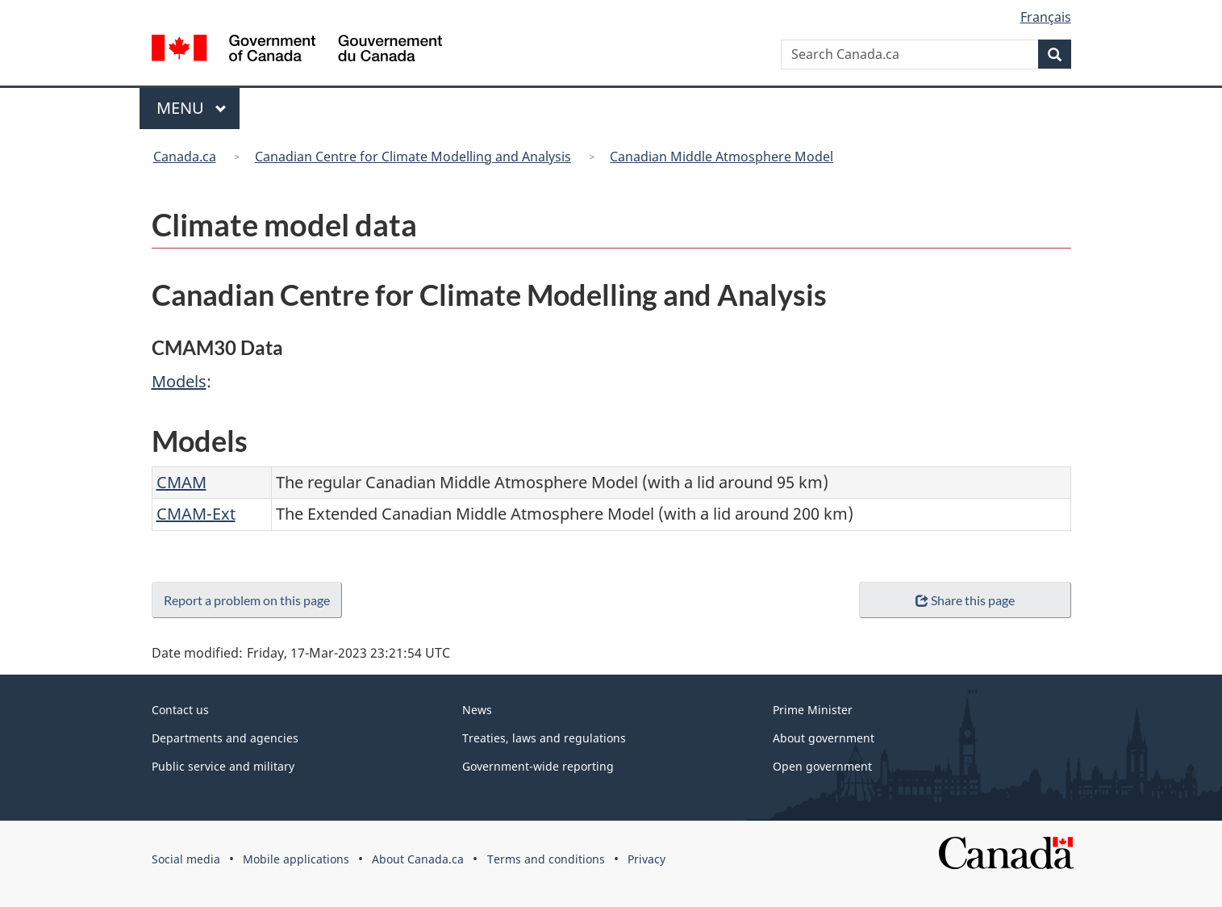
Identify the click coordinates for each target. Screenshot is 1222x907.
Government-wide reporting (538, 766)
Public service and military (223, 766)
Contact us (180, 709)
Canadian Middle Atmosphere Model (721, 156)
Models (179, 381)
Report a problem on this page (250, 600)
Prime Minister (813, 709)
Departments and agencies (225, 738)
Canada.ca (184, 156)
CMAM (181, 482)
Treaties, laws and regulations (544, 738)
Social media (186, 859)
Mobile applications (296, 859)
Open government (822, 766)
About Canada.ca (418, 859)
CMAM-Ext (196, 514)
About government (823, 738)
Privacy (646, 859)
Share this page (965, 600)
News (477, 709)
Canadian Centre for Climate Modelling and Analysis (413, 156)
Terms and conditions (546, 859)
